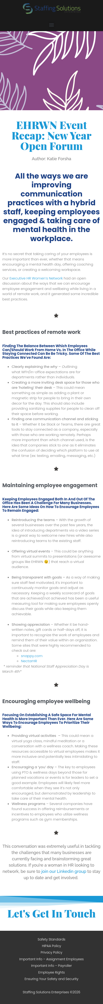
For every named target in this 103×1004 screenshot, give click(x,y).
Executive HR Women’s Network (36, 278)
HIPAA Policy (51, 946)
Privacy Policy (51, 952)
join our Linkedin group (63, 871)
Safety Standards (51, 939)
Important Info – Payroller (51, 965)
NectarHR (29, 660)
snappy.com (32, 655)
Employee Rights (51, 972)
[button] (51, 25)
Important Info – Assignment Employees (51, 959)
